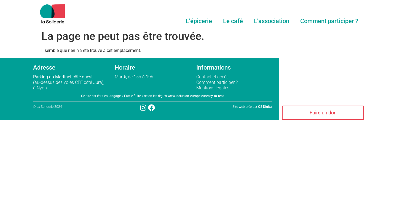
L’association (271, 21)
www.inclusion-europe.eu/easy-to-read (196, 96)
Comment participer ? (329, 21)
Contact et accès (212, 76)
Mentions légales (213, 87)
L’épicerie (199, 21)
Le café (233, 21)
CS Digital (265, 107)
